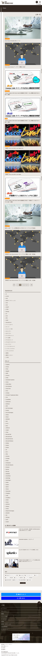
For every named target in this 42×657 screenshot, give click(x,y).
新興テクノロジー (9, 355)
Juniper (7, 430)
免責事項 (3, 649)
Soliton (7, 482)
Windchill (7, 512)
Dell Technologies (9, 408)
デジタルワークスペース (11, 342)
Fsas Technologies (9, 412)
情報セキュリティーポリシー (7, 644)
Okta (7, 454)
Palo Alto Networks (9, 464)
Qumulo (7, 469)
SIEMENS (8, 473)
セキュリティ (8, 331)
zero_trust (21, 575)
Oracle (7, 460)
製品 (4, 605)
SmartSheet (8, 475)
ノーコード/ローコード (10, 346)
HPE (7, 421)
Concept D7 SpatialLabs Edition (12, 395)
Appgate (7, 371)
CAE (7, 304)
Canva (7, 382)
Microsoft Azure (9, 436)
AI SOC (7, 296)
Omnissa (7, 456)
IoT (6, 313)
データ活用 (8, 337)
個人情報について (5, 646)
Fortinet (7, 410)
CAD (7, 302)
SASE (7, 320)
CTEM (7, 309)
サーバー (7, 326)
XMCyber (7, 517)
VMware (7, 506)
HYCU (7, 423)
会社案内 (3, 647)
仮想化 (7, 352)
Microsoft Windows (9, 440)
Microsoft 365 (8, 434)
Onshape (7, 458)
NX (6, 449)
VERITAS (8, 504)
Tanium (7, 488)
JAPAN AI (8, 427)
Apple (7, 373)
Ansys (7, 368)
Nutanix (7, 445)
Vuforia (7, 508)
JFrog (7, 432)
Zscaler (7, 521)
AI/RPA (2, 621)
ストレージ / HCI (9, 328)
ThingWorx (8, 493)
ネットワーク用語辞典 (28, 577)
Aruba (7, 377)
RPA (7, 318)
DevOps (7, 311)
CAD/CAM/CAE (4, 626)
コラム (36, 575)
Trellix (7, 495)
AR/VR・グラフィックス (11, 300)
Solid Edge (8, 478)
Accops (7, 366)
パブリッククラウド (10, 350)
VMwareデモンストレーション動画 (12, 575)
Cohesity (7, 392)
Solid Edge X (8, 480)
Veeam (7, 502)
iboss (7, 425)
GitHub (7, 414)
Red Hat (7, 471)
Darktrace (8, 403)
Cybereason (8, 401)
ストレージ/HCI (4, 616)
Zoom (7, 519)
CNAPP (7, 307)
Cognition (8, 364)
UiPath (7, 499)
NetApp (7, 443)
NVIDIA (7, 447)
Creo (7, 397)
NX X (7, 451)
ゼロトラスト (8, 333)
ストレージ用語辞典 (9, 577)
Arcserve (7, 375)
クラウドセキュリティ (29, 575)
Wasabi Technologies (10, 510)
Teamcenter (8, 491)
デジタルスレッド (9, 339)
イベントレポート (9, 324)
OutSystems (8, 462)
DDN (7, 406)
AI (6, 294)
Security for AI (8, 322)
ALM (7, 298)
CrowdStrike (8, 399)
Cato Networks (9, 386)
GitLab (7, 416)
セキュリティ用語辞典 (19, 577)
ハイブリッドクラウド (10, 348)
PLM (7, 315)
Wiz (6, 515)
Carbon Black (8, 384)
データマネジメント (10, 335)
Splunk (7, 486)
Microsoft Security (9, 438)
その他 (7, 357)
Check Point (8, 388)
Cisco (7, 390)
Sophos (7, 484)
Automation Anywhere (10, 379)
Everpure (7, 467)
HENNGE (8, 419)
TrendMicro (8, 497)
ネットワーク (8, 344)
